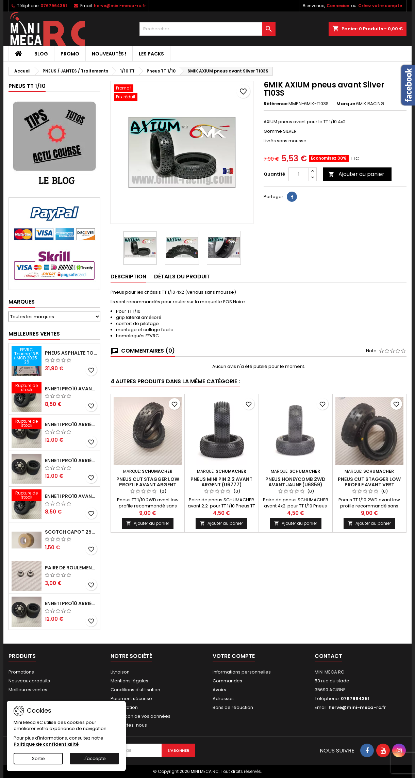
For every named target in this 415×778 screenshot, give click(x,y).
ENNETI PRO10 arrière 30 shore (71, 424)
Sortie (38, 758)
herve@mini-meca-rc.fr (120, 6)
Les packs (151, 53)
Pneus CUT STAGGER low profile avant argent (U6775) (147, 484)
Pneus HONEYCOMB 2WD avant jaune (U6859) (295, 482)
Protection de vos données (140, 716)
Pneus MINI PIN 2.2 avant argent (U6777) (221, 482)
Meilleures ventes (28, 689)
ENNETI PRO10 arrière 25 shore (71, 460)
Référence (275, 104)
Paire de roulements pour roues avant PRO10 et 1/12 (71, 567)
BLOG (41, 53)
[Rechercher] (207, 29)
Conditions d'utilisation (135, 689)
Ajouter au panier (356, 174)
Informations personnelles (242, 672)
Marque (345, 104)
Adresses (223, 698)
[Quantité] (298, 174)
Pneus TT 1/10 (27, 86)
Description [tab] (128, 276)
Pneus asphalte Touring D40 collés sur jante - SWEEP (71, 353)
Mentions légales (129, 681)
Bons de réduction (233, 707)
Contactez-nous (129, 725)
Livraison (120, 672)
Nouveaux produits (29, 681)
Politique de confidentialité (46, 744)
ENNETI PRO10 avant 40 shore (71, 496)
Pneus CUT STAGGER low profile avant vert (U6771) (369, 484)
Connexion (338, 6)
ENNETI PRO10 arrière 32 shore (71, 603)
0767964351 (53, 6)
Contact (328, 656)
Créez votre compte (380, 6)
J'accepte (94, 758)
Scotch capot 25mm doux (71, 532)
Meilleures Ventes (34, 334)
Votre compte (234, 656)
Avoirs (219, 689)
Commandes (227, 681)
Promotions (21, 672)
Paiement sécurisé (131, 698)
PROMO (70, 53)
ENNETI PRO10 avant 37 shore (71, 388)
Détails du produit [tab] (182, 276)
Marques (22, 302)
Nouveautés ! (109, 53)
